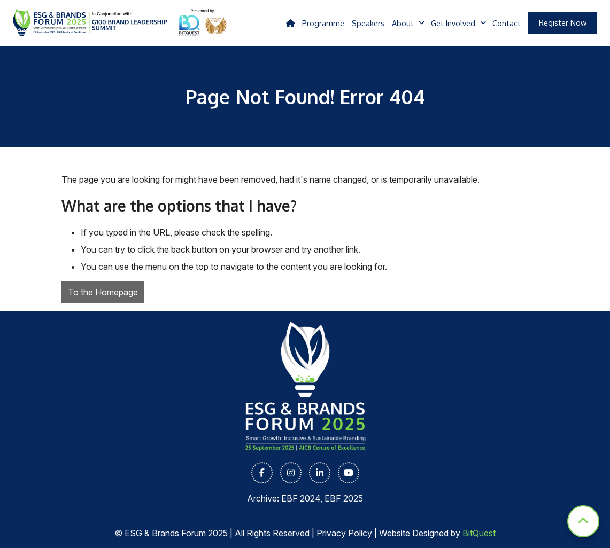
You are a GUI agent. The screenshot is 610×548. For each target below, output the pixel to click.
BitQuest (479, 533)
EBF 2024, (303, 498)
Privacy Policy (344, 533)
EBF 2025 (344, 498)
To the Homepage (103, 292)
